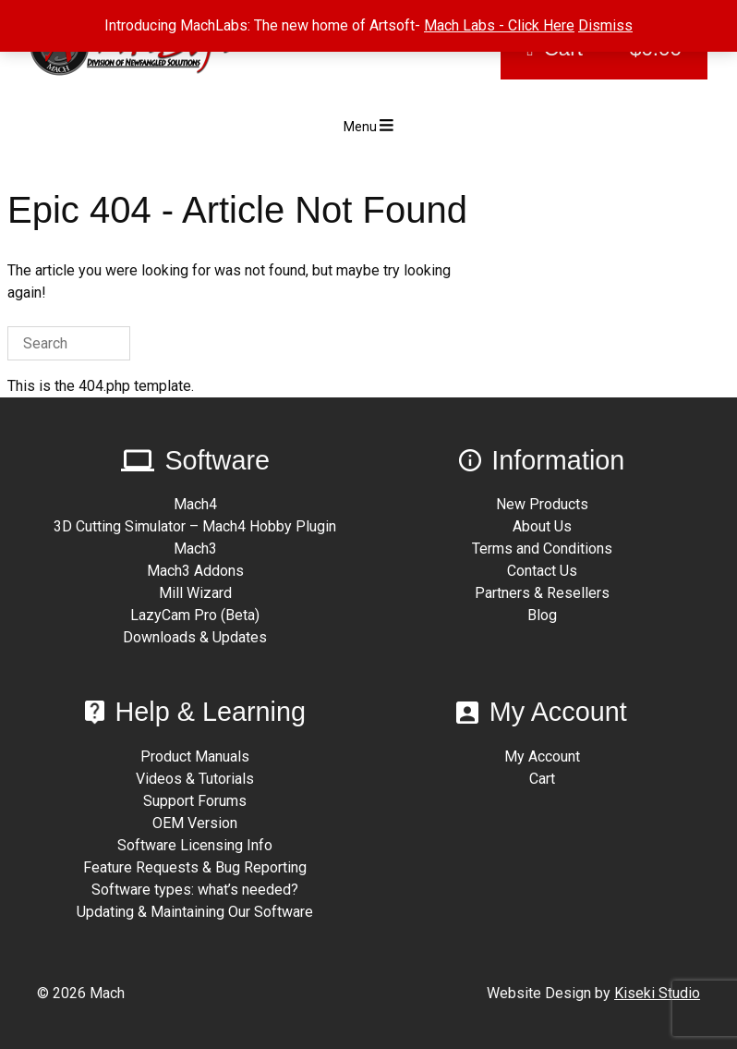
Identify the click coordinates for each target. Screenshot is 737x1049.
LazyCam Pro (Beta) (195, 615)
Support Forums (195, 801)
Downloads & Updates (195, 637)
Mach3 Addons (195, 570)
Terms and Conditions (542, 548)
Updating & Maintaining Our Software (195, 912)
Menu (368, 125)
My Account (542, 756)
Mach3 (195, 548)
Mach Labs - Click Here (499, 25)
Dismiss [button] (605, 25)
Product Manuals (194, 756)
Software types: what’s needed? (194, 889)
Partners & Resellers (542, 593)
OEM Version (194, 823)
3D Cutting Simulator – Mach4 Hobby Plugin (195, 526)
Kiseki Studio (657, 993)
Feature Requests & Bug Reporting (195, 867)
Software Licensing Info (194, 845)
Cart (542, 778)
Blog (542, 615)
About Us (542, 526)
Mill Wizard (195, 593)
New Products (542, 504)
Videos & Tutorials (195, 778)
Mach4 (195, 504)
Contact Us (542, 570)
